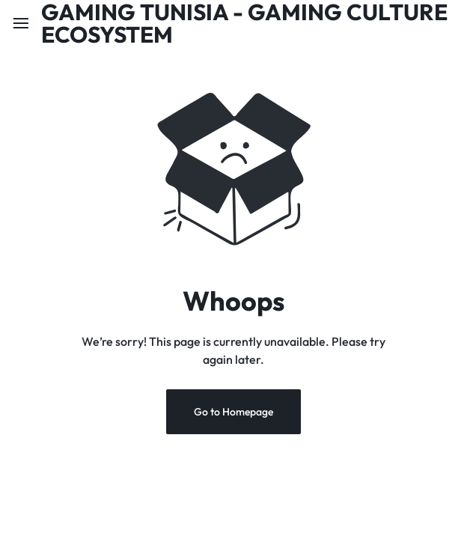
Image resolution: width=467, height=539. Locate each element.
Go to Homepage (233, 411)
